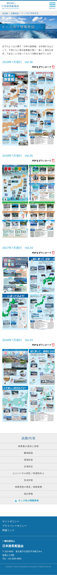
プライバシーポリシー (14, 526)
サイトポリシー (10, 521)
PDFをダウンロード (41, 67)
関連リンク (8, 530)
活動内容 (15, 13)
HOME (5, 13)
